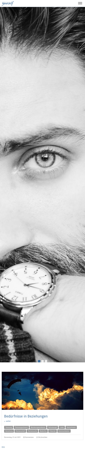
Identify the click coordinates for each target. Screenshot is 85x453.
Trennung (8, 427)
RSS (3, 447)
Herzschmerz (71, 427)
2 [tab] (42, 361)
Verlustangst (52, 427)
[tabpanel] (42, 184)
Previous (2, 184)
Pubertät (52, 431)
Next (82, 184)
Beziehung (9, 431)
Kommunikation (64, 431)
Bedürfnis (43, 431)
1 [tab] (39, 361)
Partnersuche (32, 431)
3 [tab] (46, 361)
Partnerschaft (20, 431)
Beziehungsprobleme (38, 427)
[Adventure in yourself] (8, 3)
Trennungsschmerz (21, 427)
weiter (8, 421)
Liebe (62, 427)
